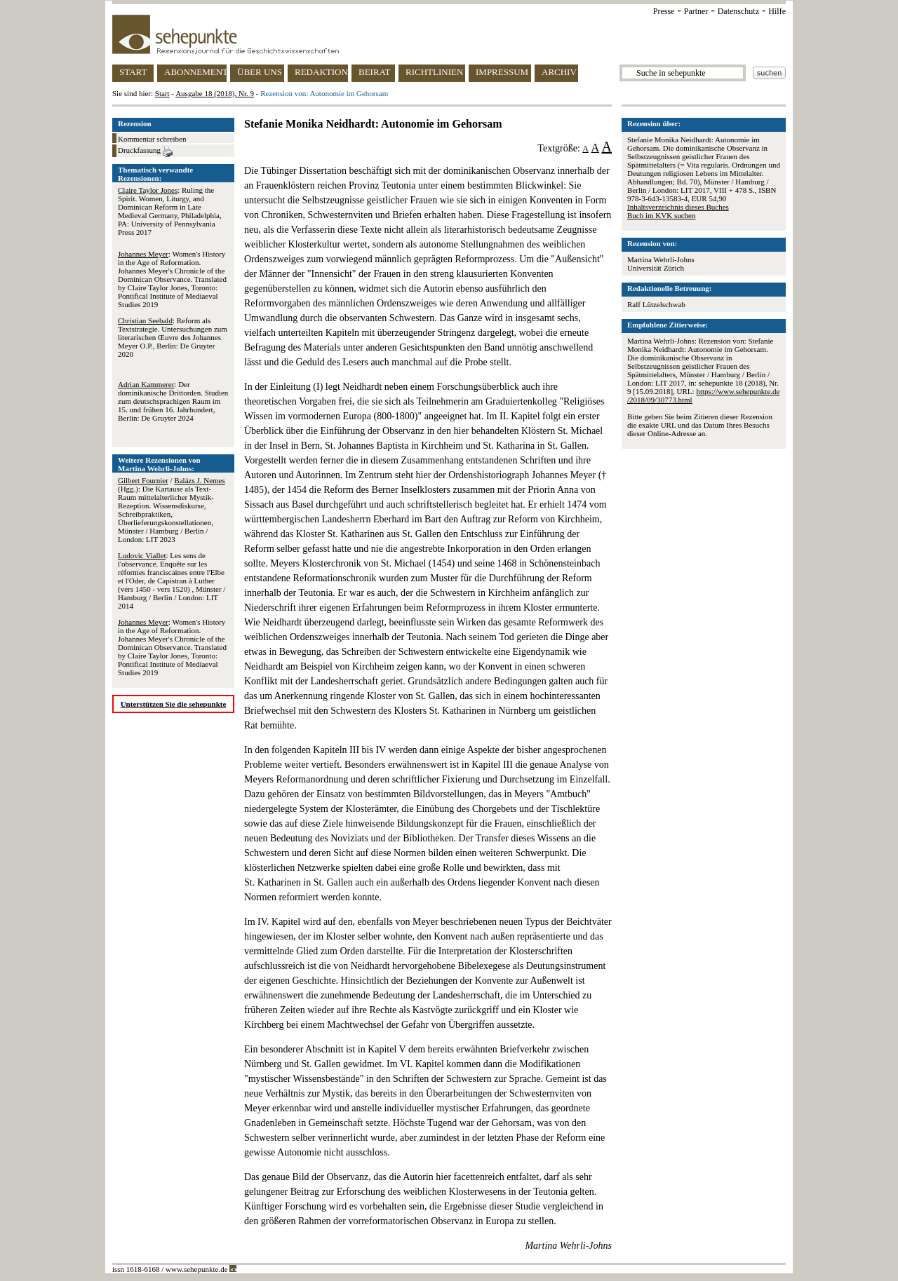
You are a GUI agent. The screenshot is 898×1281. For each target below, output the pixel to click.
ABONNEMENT (195, 72)
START (133, 72)
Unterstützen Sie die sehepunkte (174, 704)
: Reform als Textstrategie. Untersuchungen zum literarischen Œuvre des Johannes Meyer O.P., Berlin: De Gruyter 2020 (172, 337)
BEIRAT (374, 72)
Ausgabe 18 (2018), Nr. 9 (214, 93)
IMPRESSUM (502, 72)
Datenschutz (738, 11)
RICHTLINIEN (434, 72)
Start (162, 93)
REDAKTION (321, 72)
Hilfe (777, 11)
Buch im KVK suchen (661, 215)
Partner (696, 11)
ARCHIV (559, 72)
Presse (664, 11)
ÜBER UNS (259, 72)
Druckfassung (145, 151)
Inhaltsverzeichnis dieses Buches (678, 207)
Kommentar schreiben (152, 139)
